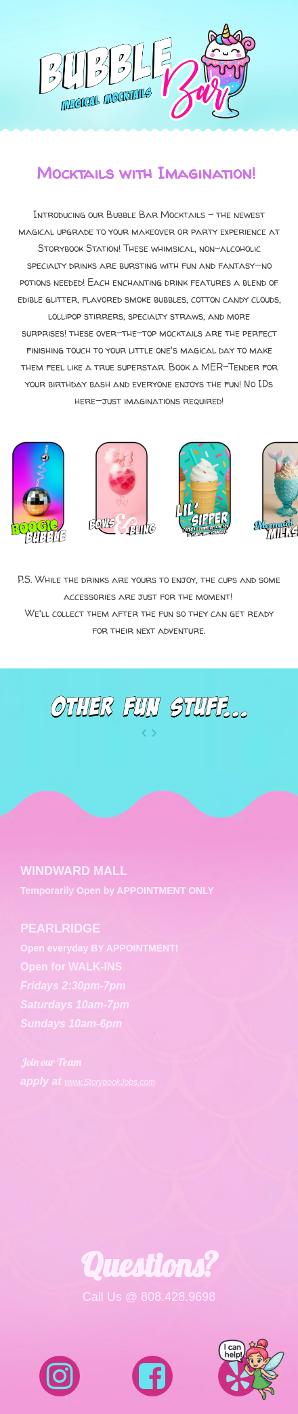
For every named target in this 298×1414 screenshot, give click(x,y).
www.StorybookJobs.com (109, 1082)
